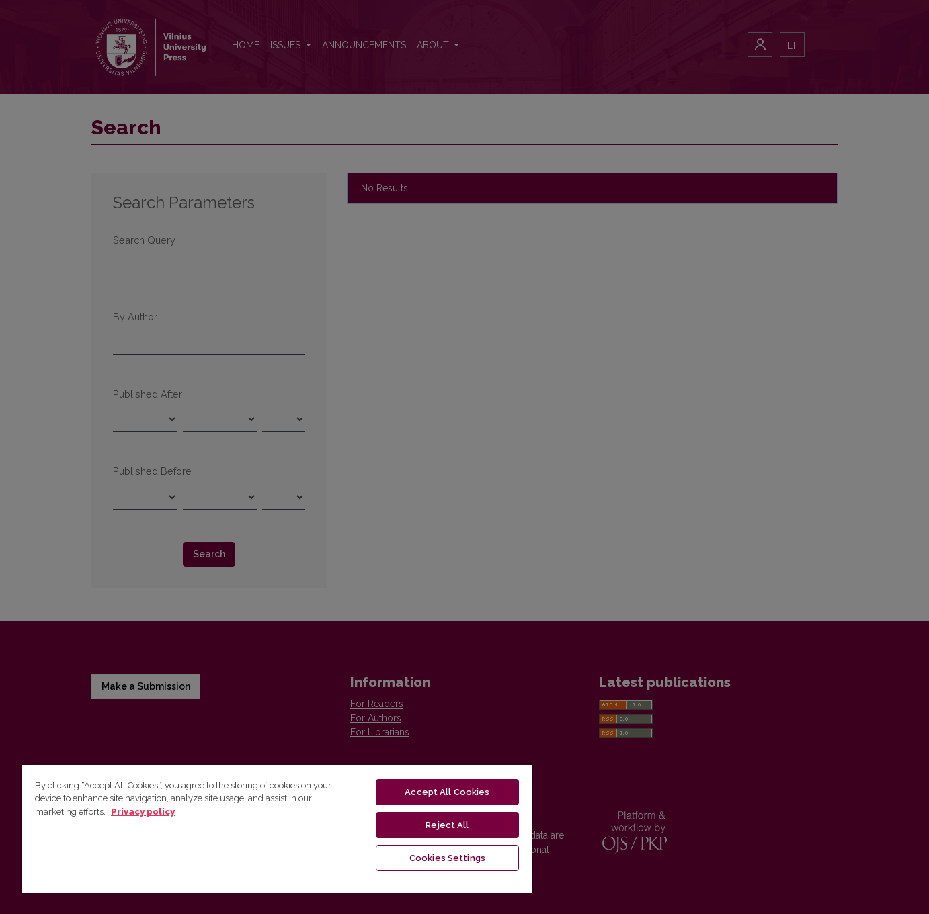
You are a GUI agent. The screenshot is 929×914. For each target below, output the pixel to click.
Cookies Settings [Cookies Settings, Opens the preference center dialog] (447, 858)
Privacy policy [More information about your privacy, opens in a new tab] (143, 812)
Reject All (447, 825)
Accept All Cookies (447, 792)
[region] (277, 828)
